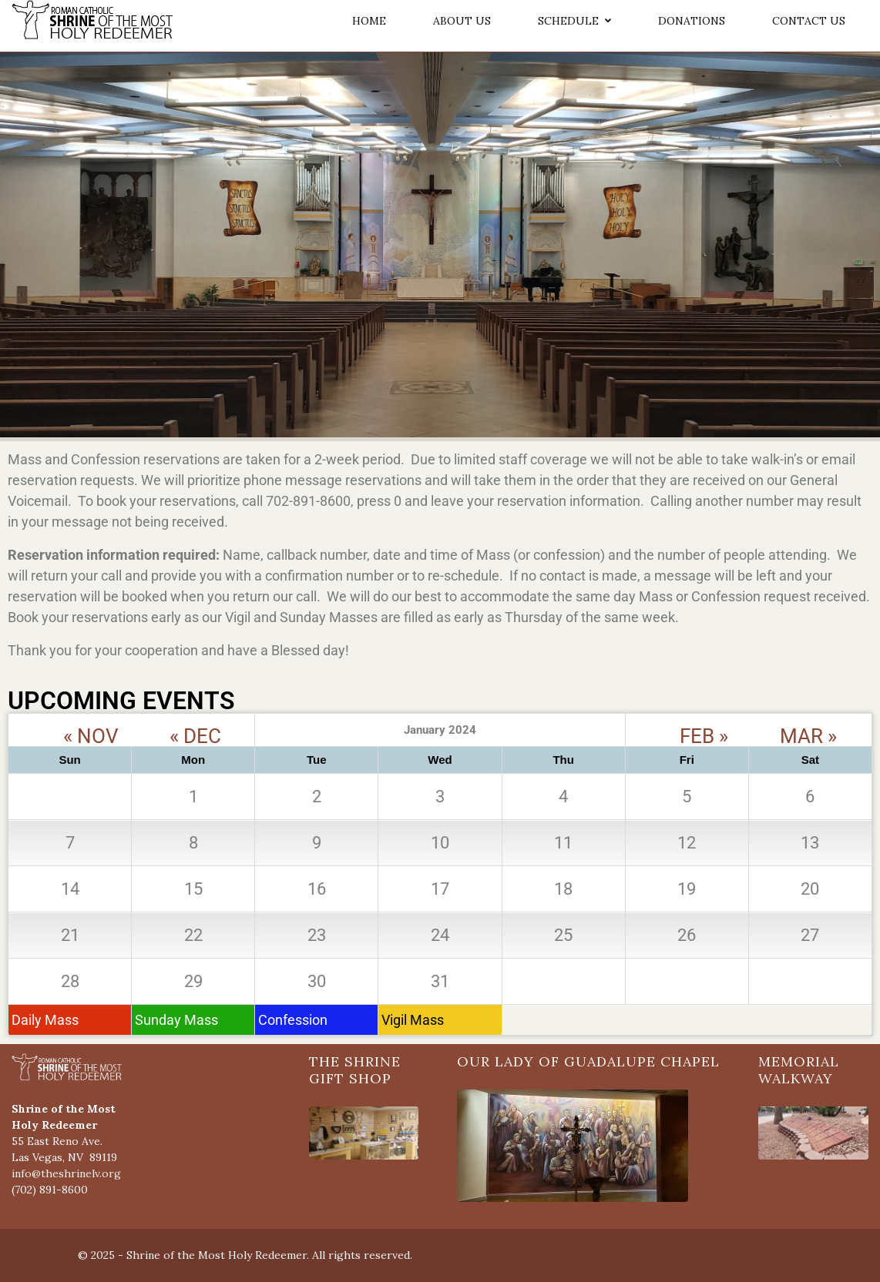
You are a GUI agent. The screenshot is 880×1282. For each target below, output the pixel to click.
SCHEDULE (574, 21)
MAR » (808, 721)
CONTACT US (808, 21)
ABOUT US (462, 21)
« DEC (195, 721)
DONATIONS (691, 21)
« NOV (91, 721)
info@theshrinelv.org (66, 1173)
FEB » (704, 721)
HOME (369, 21)
